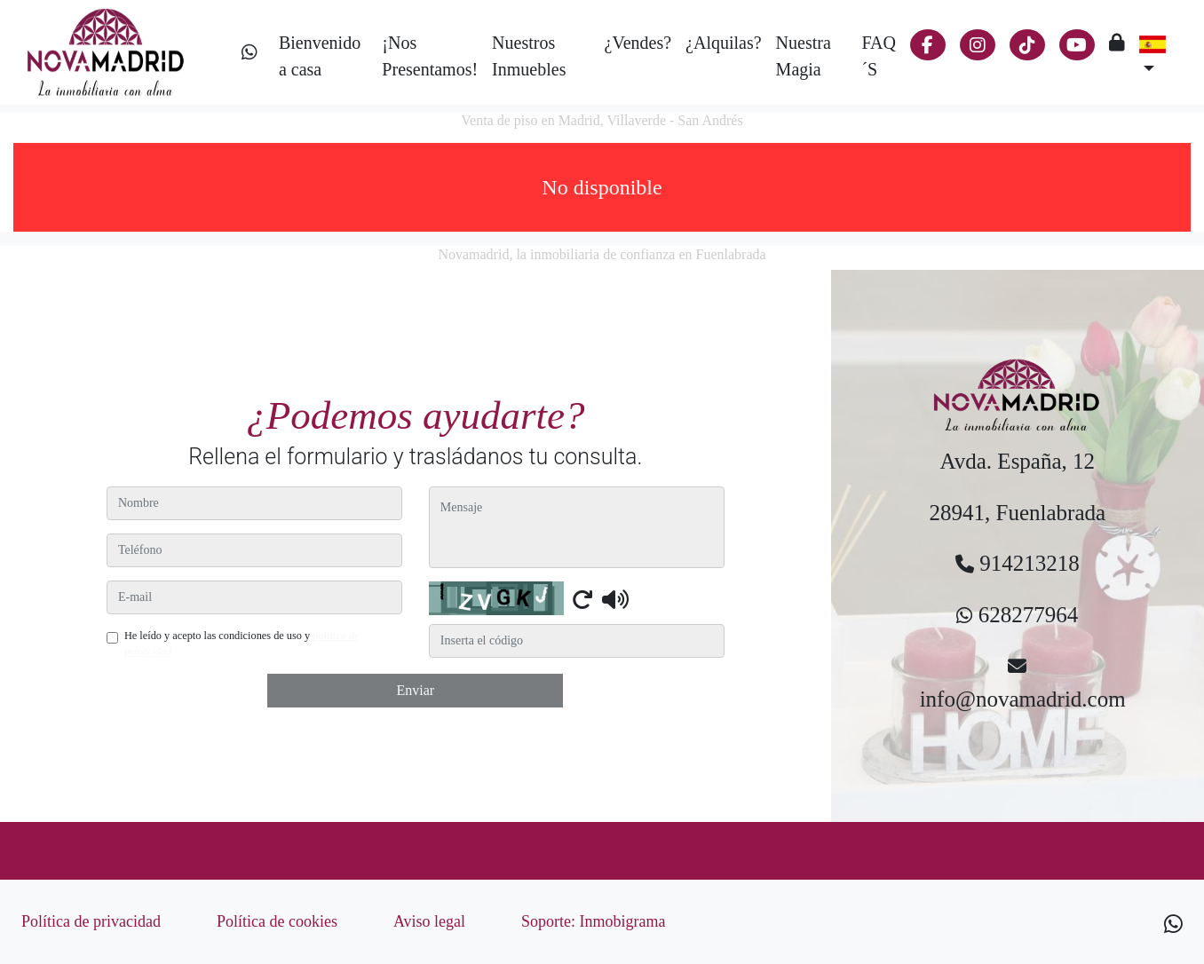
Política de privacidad (91, 921)
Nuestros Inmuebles (529, 56)
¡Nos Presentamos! (430, 56)
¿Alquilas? (723, 42)
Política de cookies (277, 921)
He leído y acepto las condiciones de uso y (242, 643)
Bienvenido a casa (319, 56)
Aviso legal (429, 921)
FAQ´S (878, 56)
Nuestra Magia (803, 56)
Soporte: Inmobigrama (593, 921)
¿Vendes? (638, 42)
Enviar (415, 690)
